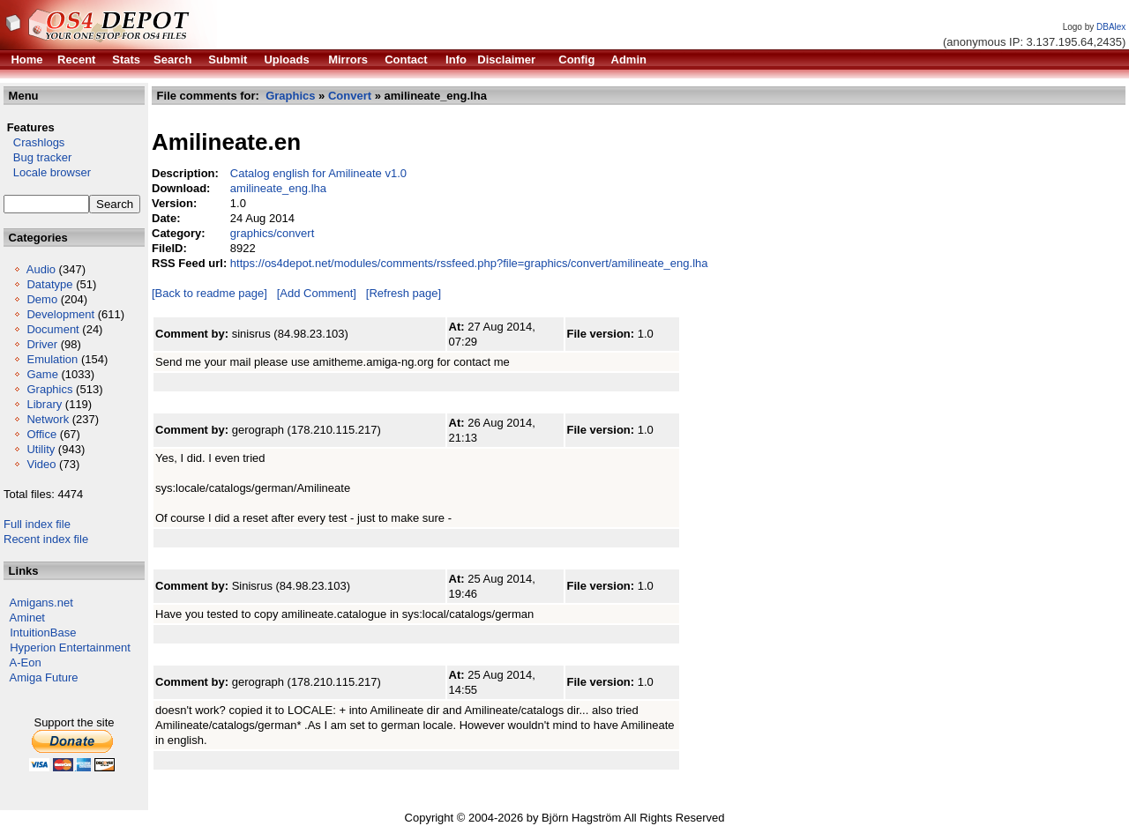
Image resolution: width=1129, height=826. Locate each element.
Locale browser (47, 172)
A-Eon (25, 662)
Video (41, 464)
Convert (349, 95)
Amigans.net (41, 602)
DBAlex (1110, 27)
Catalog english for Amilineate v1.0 (318, 173)
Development (60, 314)
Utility (40, 449)
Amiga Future (44, 677)
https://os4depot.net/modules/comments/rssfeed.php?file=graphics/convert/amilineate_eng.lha (469, 263)
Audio (41, 269)
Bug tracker (37, 157)
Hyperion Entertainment (70, 647)
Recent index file (46, 539)
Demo (41, 299)
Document (52, 329)
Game (41, 374)
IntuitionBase (43, 632)
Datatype (49, 284)
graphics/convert (272, 233)
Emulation (52, 359)
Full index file (37, 524)
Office (41, 434)
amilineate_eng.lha (278, 188)
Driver (41, 344)
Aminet (27, 617)
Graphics (49, 389)
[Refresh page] (403, 293)
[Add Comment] (316, 293)
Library (44, 404)
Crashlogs (34, 142)
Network (47, 419)
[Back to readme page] (209, 293)
